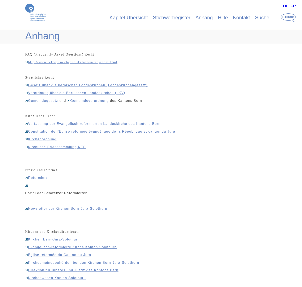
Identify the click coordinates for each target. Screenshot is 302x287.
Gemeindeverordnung (88, 100)
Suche (262, 17)
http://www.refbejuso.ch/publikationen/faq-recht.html (71, 62)
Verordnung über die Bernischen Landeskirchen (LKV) (75, 93)
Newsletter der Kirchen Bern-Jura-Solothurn (66, 208)
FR (293, 6)
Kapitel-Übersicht (128, 17)
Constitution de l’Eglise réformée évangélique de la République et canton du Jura (100, 131)
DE (286, 6)
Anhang (204, 17)
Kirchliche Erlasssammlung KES (55, 147)
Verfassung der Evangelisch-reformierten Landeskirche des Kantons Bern (93, 123)
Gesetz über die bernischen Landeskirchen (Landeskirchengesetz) (86, 85)
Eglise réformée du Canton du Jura (58, 255)
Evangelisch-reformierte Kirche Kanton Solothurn (71, 247)
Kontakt (241, 17)
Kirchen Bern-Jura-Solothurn (52, 239)
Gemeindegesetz (42, 100)
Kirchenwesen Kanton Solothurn (55, 278)
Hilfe (223, 17)
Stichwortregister (171, 17)
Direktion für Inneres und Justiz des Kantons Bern (71, 270)
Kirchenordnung (40, 139)
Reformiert (36, 178)
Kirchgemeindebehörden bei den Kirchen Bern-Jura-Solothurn (82, 262)
